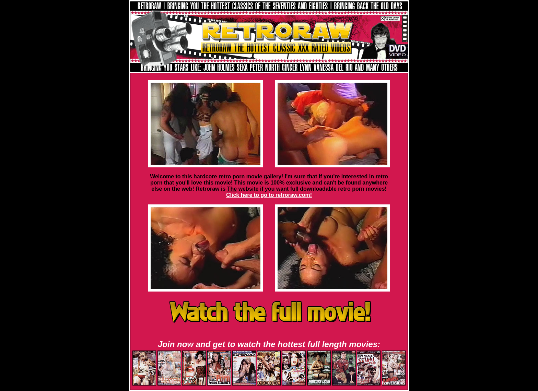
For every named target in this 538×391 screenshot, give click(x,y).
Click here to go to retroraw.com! (269, 195)
